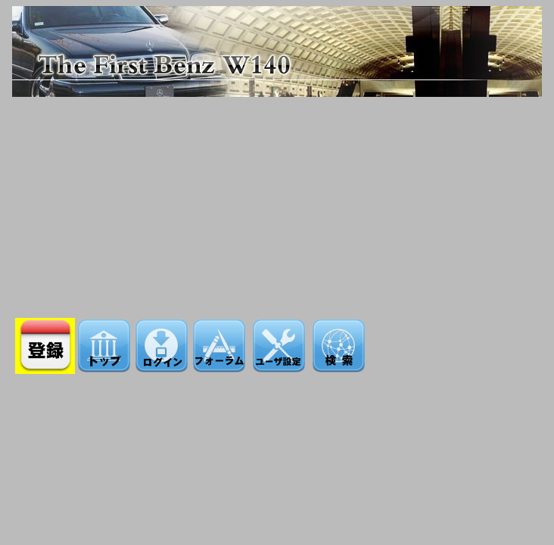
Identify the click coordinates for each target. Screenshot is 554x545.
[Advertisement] (277, 203)
